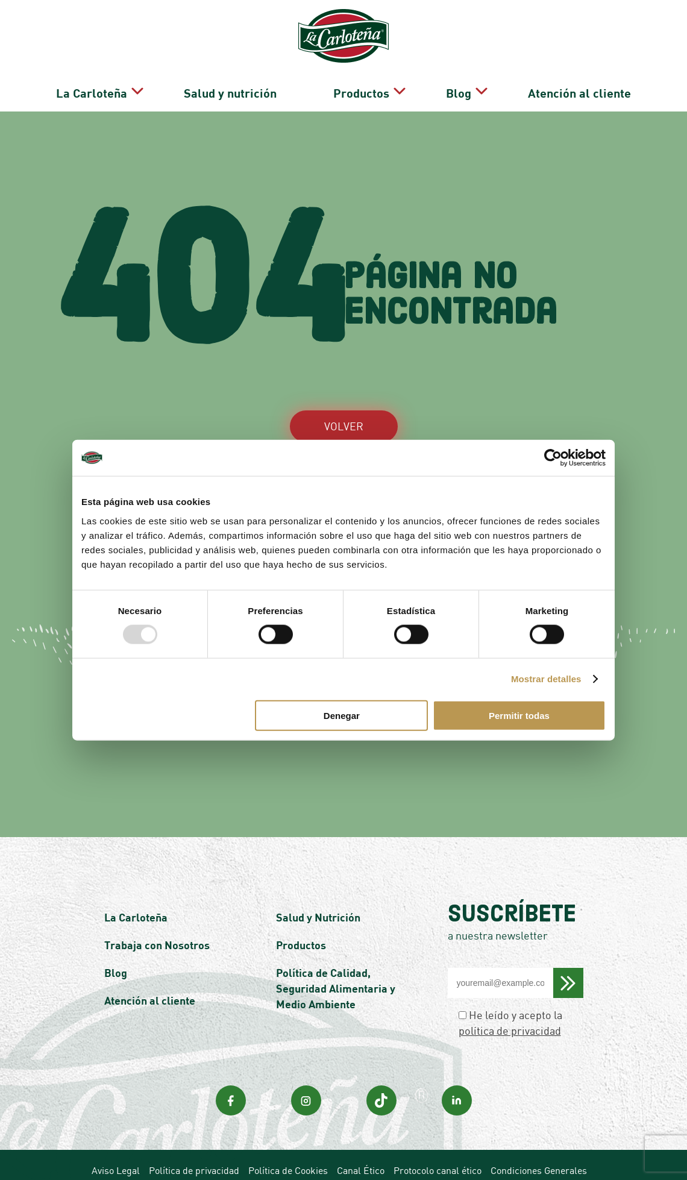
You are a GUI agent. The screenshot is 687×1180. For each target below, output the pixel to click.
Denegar (342, 715)
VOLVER (343, 390)
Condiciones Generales (539, 1134)
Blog (509, 37)
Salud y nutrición (331, 37)
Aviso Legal (116, 1134)
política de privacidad (510, 994)
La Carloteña (210, 37)
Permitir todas (519, 715)
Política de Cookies (288, 1134)
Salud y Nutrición (318, 881)
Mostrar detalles (546, 679)
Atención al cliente (613, 37)
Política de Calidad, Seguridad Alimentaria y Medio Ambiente (335, 952)
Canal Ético (360, 1134)
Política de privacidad (194, 1134)
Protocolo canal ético (438, 1134)
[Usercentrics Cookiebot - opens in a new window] (553, 458)
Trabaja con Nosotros (157, 908)
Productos (430, 37)
